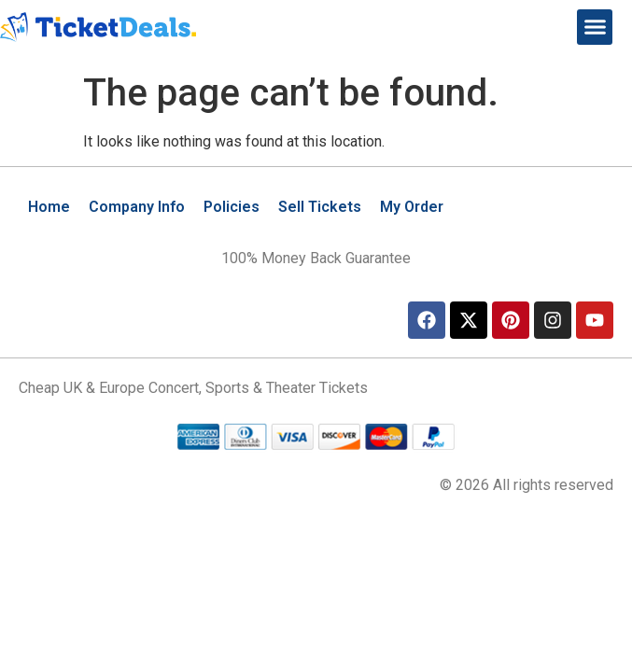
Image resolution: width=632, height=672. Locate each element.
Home (49, 207)
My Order (411, 207)
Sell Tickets (319, 207)
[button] (594, 27)
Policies (232, 207)
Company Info (137, 207)
